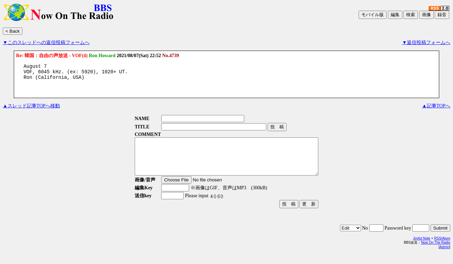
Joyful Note (421, 249)
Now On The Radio (435, 253)
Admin (444, 257)
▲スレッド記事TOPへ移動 (31, 109)
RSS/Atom (442, 249)
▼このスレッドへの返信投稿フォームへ (46, 42)
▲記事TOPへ (436, 109)
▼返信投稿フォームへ (426, 42)
